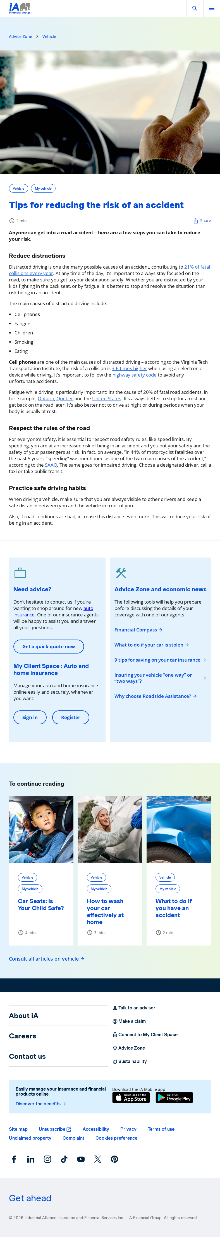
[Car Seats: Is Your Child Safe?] (41, 829)
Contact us (27, 1056)
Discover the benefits (41, 1104)
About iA (23, 1015)
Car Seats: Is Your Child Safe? (41, 905)
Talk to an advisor (134, 1008)
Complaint (73, 1138)
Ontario (46, 398)
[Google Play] (174, 1098)
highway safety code (135, 375)
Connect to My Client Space (145, 1035)
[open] (211, 8)
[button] (194, 8)
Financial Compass (138, 630)
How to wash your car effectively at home (105, 911)
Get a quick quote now (48, 646)
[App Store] (131, 1098)
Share (202, 221)
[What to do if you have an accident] (179, 829)
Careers (22, 1036)
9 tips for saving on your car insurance (160, 660)
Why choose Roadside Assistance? (155, 696)
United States (106, 398)
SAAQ (51, 465)
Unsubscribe (52, 1129)
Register (70, 717)
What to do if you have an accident (174, 908)
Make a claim (129, 1021)
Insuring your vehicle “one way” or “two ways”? (160, 678)
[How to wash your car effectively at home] (110, 829)
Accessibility (96, 1129)
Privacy (128, 1129)
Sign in (30, 717)
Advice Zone (20, 36)
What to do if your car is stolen (152, 645)
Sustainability (129, 1061)
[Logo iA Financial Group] (19, 12)
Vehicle (49, 36)
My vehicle (43, 188)
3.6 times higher (129, 368)
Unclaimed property (30, 1138)
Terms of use (161, 1129)
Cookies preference (116, 1138)
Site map (18, 1129)
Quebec (64, 398)
